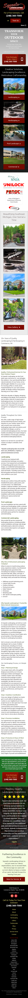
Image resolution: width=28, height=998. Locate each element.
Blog (14, 926)
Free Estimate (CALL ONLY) (13, 59)
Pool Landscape (6, 502)
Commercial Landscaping (10, 518)
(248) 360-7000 (14, 15)
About (14, 912)
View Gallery (14, 327)
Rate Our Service (14, 879)
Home (14, 909)
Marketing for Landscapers (12, 994)
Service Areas (14, 931)
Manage (20, 994)
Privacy (14, 929)
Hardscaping (5, 478)
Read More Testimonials (14, 844)
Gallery (14, 920)
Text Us (15, 21)
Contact (14, 934)
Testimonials (14, 923)
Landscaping (5, 457)
